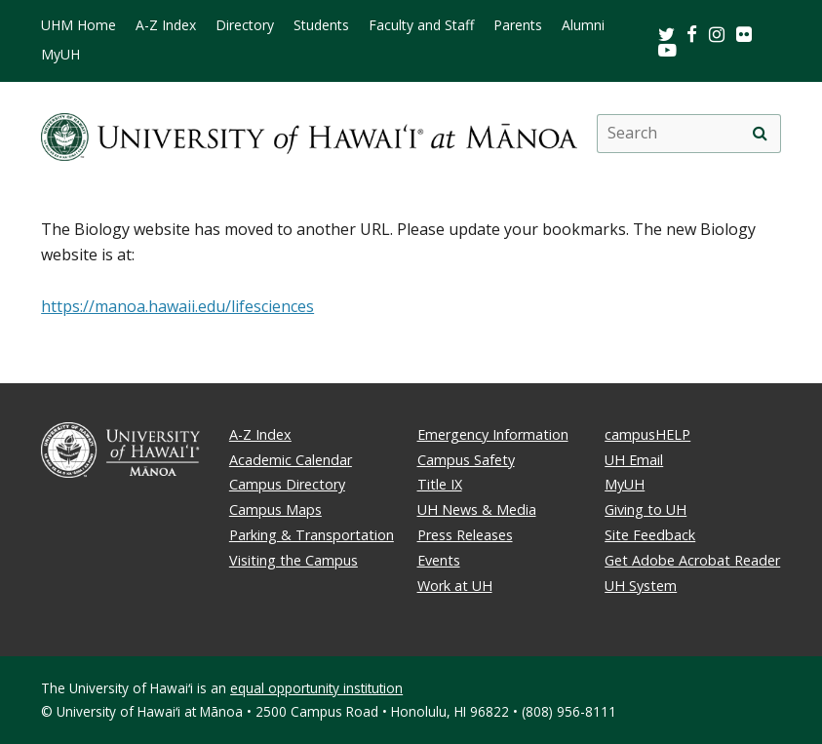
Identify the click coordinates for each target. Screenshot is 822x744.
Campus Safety (466, 459)
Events (438, 560)
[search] (760, 133)
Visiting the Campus (293, 560)
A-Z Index (166, 25)
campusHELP (647, 434)
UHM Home (78, 25)
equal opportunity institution (316, 688)
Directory (244, 25)
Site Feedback (650, 535)
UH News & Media (476, 509)
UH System (641, 585)
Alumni (583, 25)
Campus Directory (287, 484)
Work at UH (454, 585)
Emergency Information (492, 434)
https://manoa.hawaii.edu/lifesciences (177, 306)
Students (321, 25)
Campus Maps (275, 509)
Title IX (439, 484)
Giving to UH (645, 509)
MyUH (60, 54)
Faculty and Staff (421, 25)
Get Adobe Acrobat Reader (692, 560)
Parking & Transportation (311, 535)
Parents (517, 25)
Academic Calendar (290, 459)
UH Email (634, 459)
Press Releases (465, 535)
